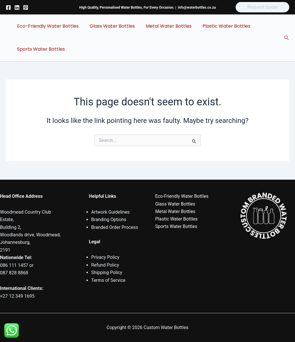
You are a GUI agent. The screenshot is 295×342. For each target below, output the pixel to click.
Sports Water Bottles (40, 49)
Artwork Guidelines (110, 212)
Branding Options (109, 219)
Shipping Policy (107, 272)
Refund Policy (105, 265)
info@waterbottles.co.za (197, 7)
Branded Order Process (115, 227)
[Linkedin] (17, 7)
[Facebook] (8, 7)
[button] (262, 7)
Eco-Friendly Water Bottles (47, 26)
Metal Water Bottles (164, 26)
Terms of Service (108, 280)
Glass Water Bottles (109, 26)
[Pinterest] (25, 7)
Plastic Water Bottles (220, 26)
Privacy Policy (105, 257)
